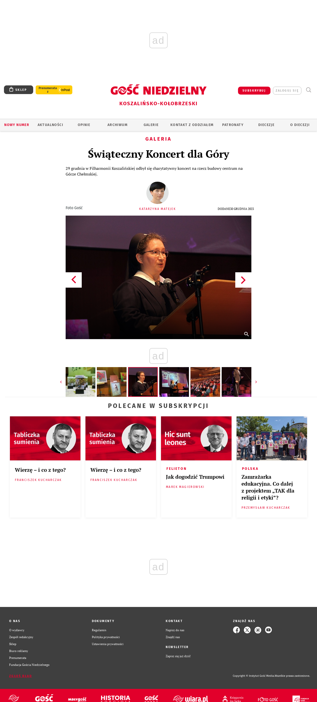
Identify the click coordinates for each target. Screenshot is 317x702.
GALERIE (151, 125)
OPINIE (84, 125)
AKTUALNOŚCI (50, 125)
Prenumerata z (48, 89)
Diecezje (266, 125)
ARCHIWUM (117, 125)
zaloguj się (287, 90)
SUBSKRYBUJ (254, 90)
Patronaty (232, 125)
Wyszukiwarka (308, 90)
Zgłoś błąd (20, 676)
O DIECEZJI (300, 125)
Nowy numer (16, 125)
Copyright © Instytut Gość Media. (254, 675)
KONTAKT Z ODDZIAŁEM (192, 125)
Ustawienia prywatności (108, 644)
